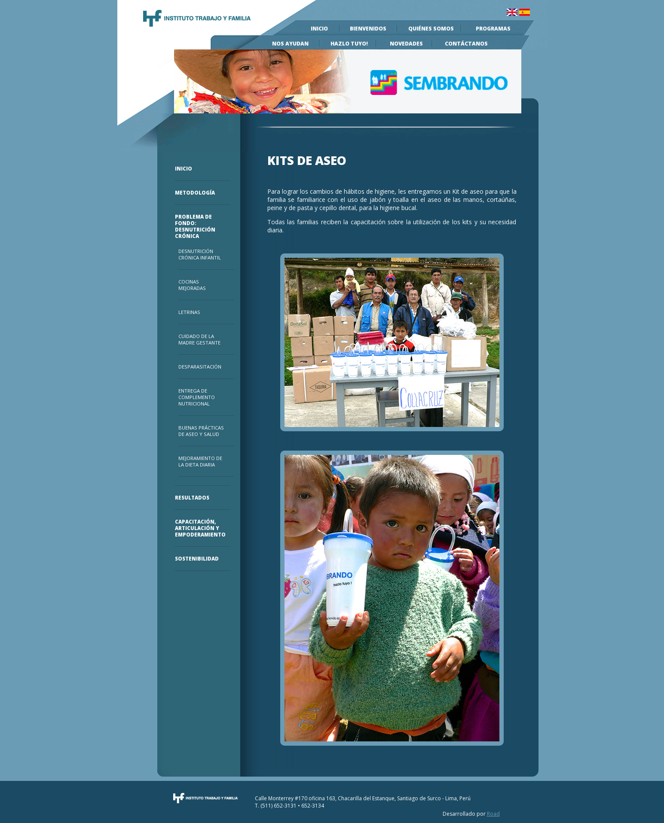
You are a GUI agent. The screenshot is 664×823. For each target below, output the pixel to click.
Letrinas (189, 312)
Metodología (195, 192)
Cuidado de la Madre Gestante (199, 339)
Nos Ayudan (290, 43)
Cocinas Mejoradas (192, 284)
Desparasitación (199, 366)
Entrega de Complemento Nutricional (196, 397)
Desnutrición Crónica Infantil (199, 254)
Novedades (406, 43)
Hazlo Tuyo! (349, 43)
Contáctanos (466, 43)
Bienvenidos (368, 28)
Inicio (319, 28)
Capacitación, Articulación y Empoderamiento (198, 528)
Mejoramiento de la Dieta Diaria (200, 461)
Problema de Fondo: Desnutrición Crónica (195, 226)
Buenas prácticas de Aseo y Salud (201, 430)
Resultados (192, 497)
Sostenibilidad (197, 558)
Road (493, 813)
